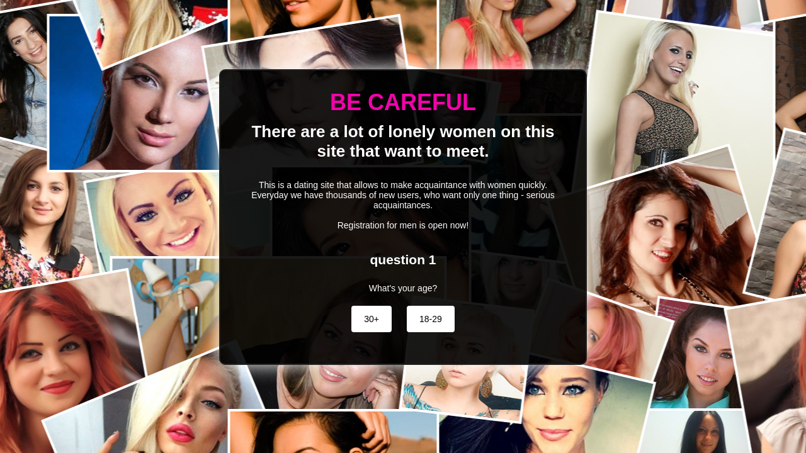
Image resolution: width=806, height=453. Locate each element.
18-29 (430, 319)
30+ (371, 319)
